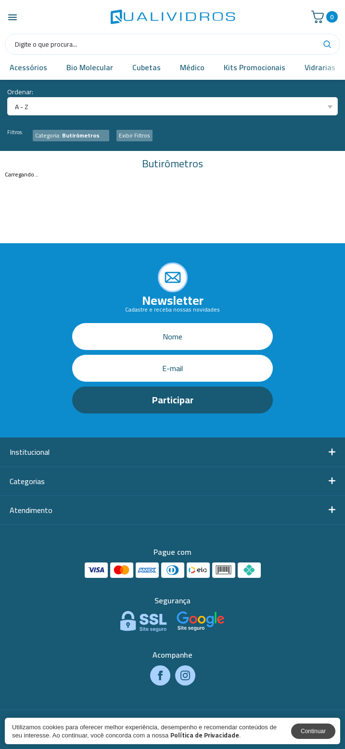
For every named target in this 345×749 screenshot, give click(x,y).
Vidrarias (320, 67)
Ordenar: (20, 92)
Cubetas (146, 67)
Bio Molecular (89, 67)
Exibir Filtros (134, 135)
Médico (192, 67)
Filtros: (15, 132)
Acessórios (28, 67)
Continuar (313, 731)
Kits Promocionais (254, 67)
